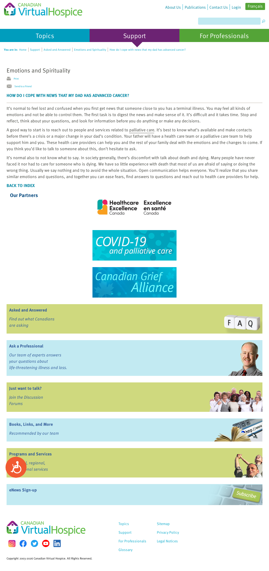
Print (16, 78)
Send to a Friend (23, 86)
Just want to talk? (25, 388)
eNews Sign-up (23, 490)
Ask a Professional (26, 346)
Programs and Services (30, 454)
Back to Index (21, 185)
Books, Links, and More (31, 424)
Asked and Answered (28, 310)
